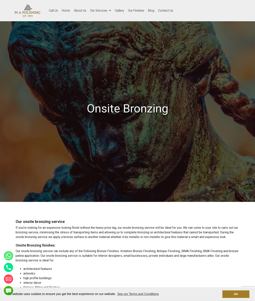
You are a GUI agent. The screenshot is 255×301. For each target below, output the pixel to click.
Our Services (100, 10)
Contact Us (165, 10)
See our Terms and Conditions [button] (138, 294)
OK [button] (236, 294)
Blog (151, 10)
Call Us (53, 10)
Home (66, 10)
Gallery (119, 10)
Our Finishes (136, 10)
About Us (80, 10)
